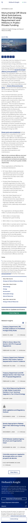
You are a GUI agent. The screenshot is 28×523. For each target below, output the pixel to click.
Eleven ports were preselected (10, 132)
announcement (6, 273)
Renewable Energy (8, 293)
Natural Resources (8, 296)
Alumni (3, 506)
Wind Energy (6, 286)
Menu (25, 2)
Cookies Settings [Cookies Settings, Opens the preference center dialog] (14, 521)
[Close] (26, 511)
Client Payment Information (10, 502)
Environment (6, 291)
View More (13, 472)
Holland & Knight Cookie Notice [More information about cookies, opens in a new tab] (18, 518)
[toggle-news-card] (23, 322)
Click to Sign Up (14, 313)
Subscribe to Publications (14, 498)
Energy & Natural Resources (10, 301)
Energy (5, 289)
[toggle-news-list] (26, 322)
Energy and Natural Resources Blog (13, 281)
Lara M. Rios (4, 37)
